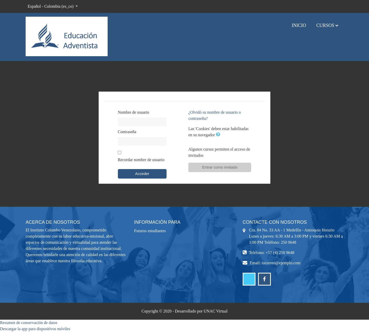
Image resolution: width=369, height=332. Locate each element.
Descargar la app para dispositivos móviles (35, 329)
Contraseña (127, 132)
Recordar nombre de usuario (141, 160)
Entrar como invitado (220, 167)
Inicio (299, 25)
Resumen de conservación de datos (28, 322)
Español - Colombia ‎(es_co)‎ (51, 6)
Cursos (325, 25)
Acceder (142, 173)
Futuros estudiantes (150, 231)
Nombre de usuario (133, 112)
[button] (219, 135)
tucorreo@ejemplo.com (281, 263)
